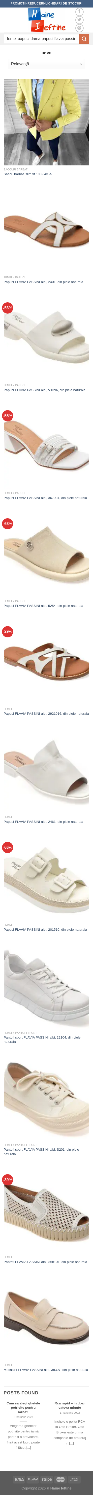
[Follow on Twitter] (79, 20)
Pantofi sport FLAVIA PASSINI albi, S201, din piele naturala (41, 1152)
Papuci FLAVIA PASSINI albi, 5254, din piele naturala (43, 606)
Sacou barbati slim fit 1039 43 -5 (28, 174)
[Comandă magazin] (46, 64)
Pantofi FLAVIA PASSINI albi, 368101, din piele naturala (45, 1262)
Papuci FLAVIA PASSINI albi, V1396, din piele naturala (45, 390)
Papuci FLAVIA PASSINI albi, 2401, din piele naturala (43, 282)
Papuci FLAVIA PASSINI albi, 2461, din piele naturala (43, 822)
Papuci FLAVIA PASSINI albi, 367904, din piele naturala (45, 498)
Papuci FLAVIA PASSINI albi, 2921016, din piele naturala (46, 713)
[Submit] (84, 39)
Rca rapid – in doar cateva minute (70, 1405)
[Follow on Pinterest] (79, 28)
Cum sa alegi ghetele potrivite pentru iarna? (23, 1407)
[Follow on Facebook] (79, 12)
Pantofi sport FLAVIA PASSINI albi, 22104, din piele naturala (42, 1040)
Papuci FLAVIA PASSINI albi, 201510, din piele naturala (45, 929)
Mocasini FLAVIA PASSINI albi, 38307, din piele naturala (46, 1370)
